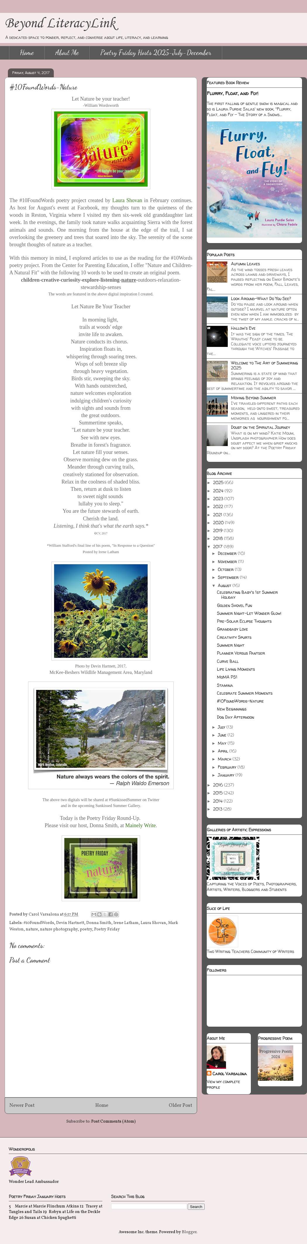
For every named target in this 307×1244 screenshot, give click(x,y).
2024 (219, 490)
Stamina (225, 685)
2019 (218, 530)
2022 (218, 506)
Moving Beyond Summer (253, 397)
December (228, 553)
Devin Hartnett (70, 923)
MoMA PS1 (227, 677)
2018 (218, 538)
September (229, 577)
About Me (67, 52)
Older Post (180, 1105)
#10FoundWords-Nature (240, 701)
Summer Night (230, 645)
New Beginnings (231, 709)
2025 (219, 482)
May (222, 743)
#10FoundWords (38, 923)
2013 (218, 809)
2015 (218, 793)
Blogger (189, 1232)
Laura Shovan (153, 923)
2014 (218, 801)
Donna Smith (98, 923)
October (226, 569)
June (222, 735)
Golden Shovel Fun (234, 605)
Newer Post (22, 1105)
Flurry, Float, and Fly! (232, 93)
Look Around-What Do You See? (261, 298)
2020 (219, 522)
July (222, 727)
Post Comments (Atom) (113, 1121)
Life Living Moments (236, 669)
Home (27, 52)
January (226, 775)
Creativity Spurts (234, 637)
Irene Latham (126, 923)
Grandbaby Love (232, 629)
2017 (218, 546)
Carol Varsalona (230, 1073)
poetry (86, 929)
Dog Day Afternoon (235, 717)
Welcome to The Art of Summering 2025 (264, 365)
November (228, 561)
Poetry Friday (107, 929)
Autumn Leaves (245, 263)
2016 (218, 785)
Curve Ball (228, 661)
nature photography (59, 929)
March (225, 759)
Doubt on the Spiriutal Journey (260, 427)
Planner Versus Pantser (241, 653)
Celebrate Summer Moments (244, 693)
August (225, 585)
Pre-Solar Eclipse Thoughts (244, 621)
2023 (218, 498)
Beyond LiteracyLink (60, 24)
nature (32, 929)
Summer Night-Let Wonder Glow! (249, 613)
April (223, 751)
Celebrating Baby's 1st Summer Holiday (247, 594)
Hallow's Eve (243, 328)
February (227, 767)
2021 (218, 514)
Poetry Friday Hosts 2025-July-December (155, 52)
